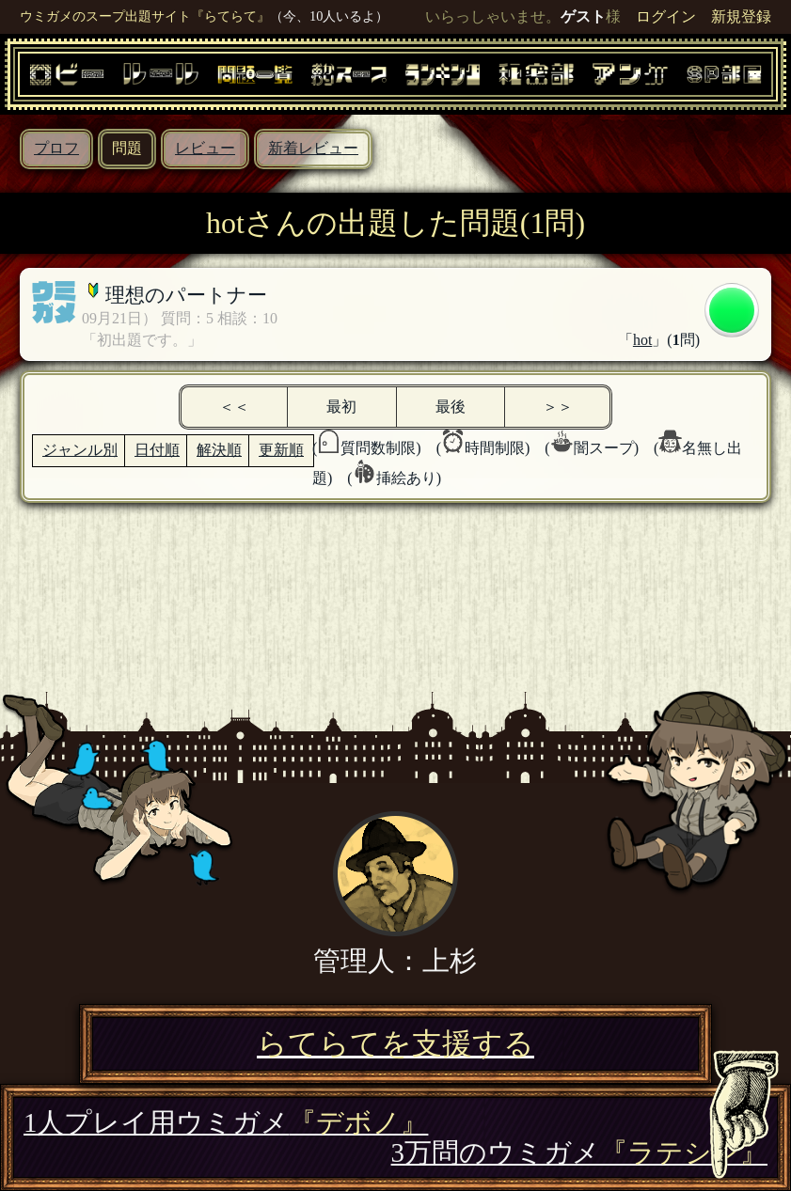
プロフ (56, 148)
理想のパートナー (186, 295)
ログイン (666, 16)
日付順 (157, 450)
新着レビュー (313, 148)
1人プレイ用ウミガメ (226, 1122)
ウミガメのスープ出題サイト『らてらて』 (145, 16)
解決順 (219, 450)
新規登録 (741, 16)
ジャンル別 (80, 450)
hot (642, 340)
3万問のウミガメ (579, 1152)
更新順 (281, 450)
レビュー (205, 148)
